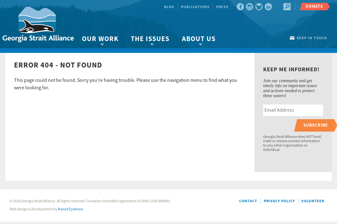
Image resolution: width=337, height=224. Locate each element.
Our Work (100, 39)
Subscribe (315, 125)
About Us (199, 39)
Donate (314, 6)
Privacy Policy (279, 201)
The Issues (150, 39)
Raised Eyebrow (70, 209)
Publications (195, 7)
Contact (248, 201)
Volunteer (312, 201)
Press (222, 7)
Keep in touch (312, 38)
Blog (169, 7)
